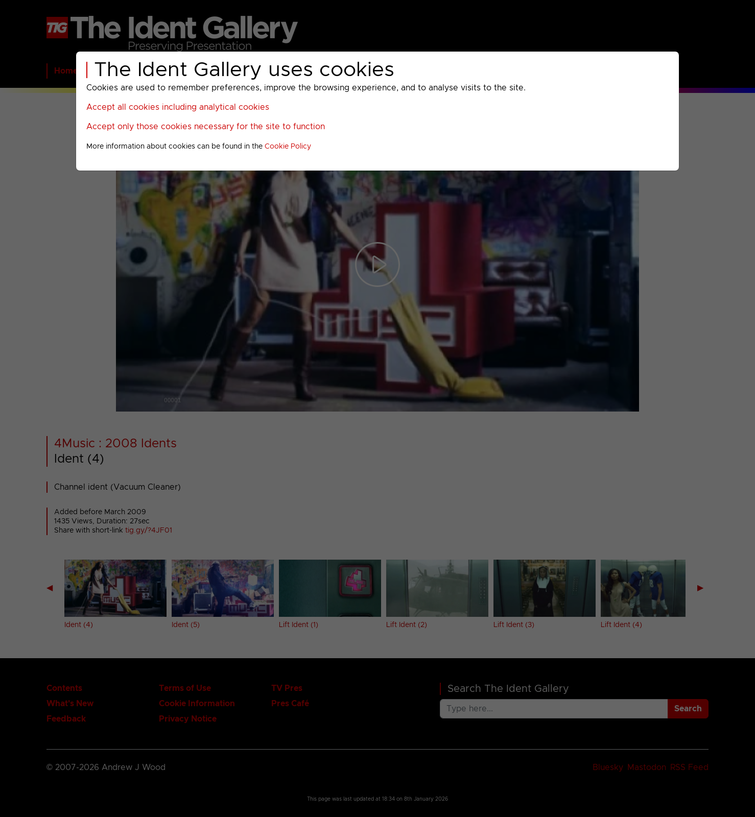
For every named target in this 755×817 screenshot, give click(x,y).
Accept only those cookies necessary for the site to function (205, 127)
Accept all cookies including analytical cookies (177, 107)
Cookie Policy (288, 146)
